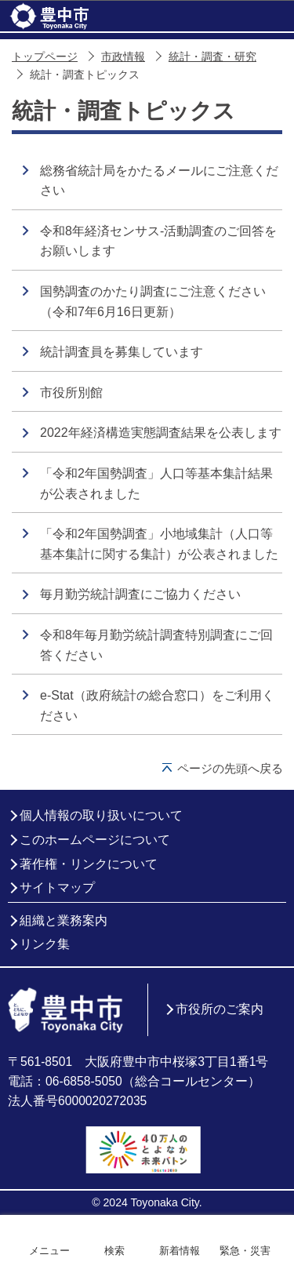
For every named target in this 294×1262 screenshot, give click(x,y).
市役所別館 (71, 392)
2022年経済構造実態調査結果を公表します (160, 432)
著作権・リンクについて (89, 864)
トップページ (45, 57)
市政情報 (123, 57)
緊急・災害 (245, 1251)
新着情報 (179, 1251)
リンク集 (45, 944)
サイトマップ (57, 887)
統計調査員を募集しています (121, 351)
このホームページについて (95, 839)
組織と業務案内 (63, 920)
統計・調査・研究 (212, 57)
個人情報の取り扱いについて (101, 815)
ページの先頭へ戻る (230, 768)
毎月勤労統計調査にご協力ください (140, 594)
